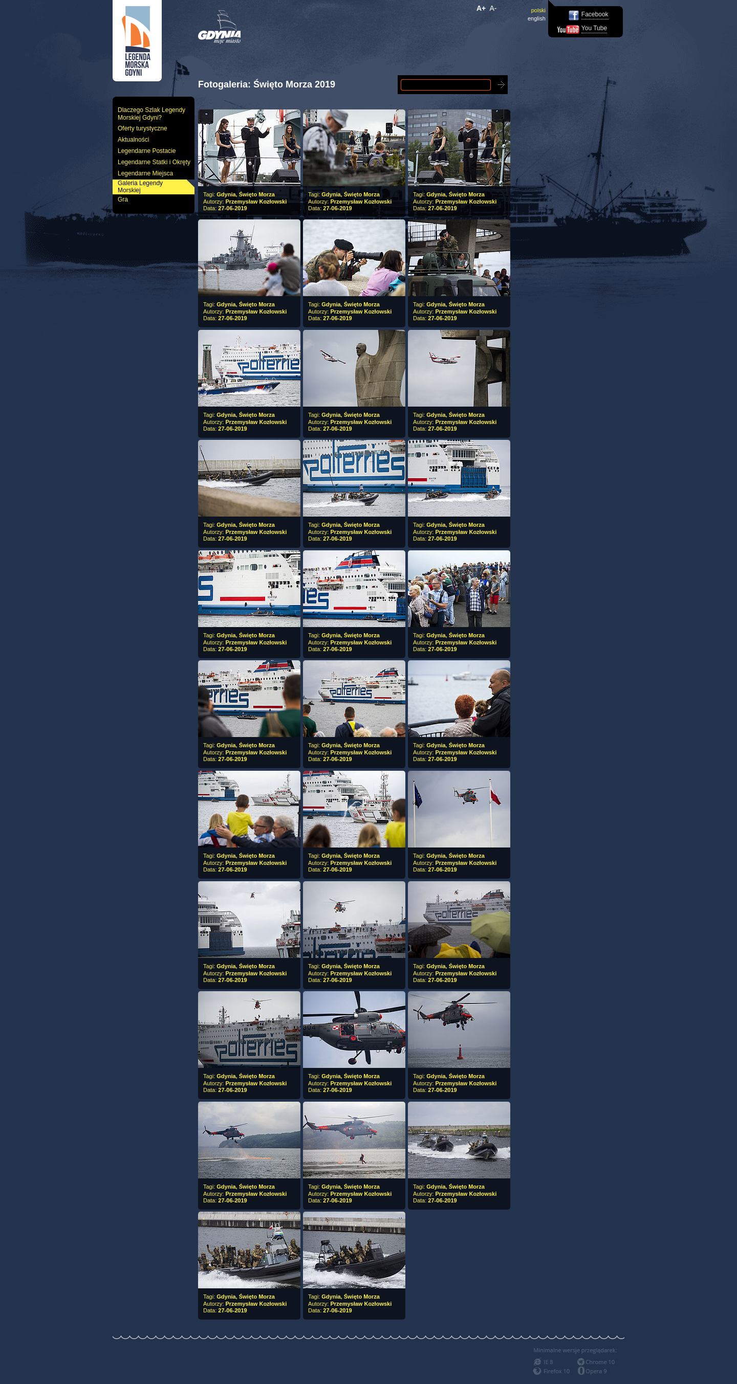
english (537, 18)
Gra (123, 199)
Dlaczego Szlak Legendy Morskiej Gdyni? (151, 113)
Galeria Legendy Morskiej (140, 187)
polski (538, 10)
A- (493, 8)
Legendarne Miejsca (145, 173)
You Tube (594, 28)
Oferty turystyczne (142, 128)
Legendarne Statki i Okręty (154, 162)
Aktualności (133, 139)
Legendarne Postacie (147, 150)
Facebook (595, 14)
